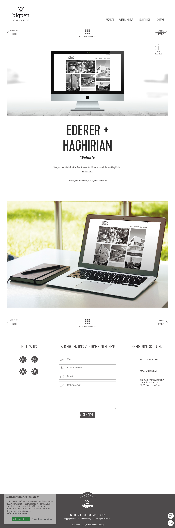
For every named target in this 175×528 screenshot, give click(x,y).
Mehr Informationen (17, 513)
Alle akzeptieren (21, 519)
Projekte (110, 19)
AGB (83, 525)
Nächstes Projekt (161, 33)
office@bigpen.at (148, 371)
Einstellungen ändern (42, 519)
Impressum (76, 525)
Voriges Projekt (13, 33)
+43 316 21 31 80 (149, 359)
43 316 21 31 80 (171, 516)
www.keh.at (87, 172)
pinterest (35, 371)
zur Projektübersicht (87, 36)
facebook (23, 359)
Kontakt (160, 19)
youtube (23, 371)
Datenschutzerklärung (94, 525)
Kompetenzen (145, 19)
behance (35, 359)
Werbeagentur (126, 19)
